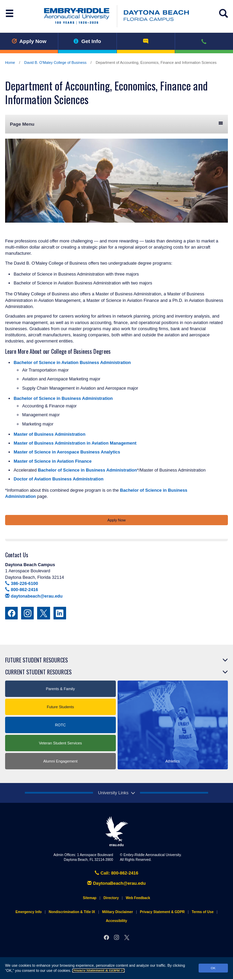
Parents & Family (60, 689)
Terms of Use (203, 912)
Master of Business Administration (50, 434)
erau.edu (116, 831)
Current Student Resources (38, 672)
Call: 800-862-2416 (116, 873)
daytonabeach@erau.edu (34, 596)
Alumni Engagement (60, 761)
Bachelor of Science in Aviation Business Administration (72, 362)
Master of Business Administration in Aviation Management (75, 443)
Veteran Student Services (60, 743)
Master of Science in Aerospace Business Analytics (67, 451)
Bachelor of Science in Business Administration (63, 398)
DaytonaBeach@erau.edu (116, 883)
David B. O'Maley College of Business (55, 62)
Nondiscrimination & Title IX (72, 912)
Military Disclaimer (117, 912)
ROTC (60, 725)
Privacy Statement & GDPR (98, 970)
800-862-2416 (21, 589)
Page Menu (116, 124)
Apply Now (29, 41)
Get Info (87, 41)
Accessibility (116, 921)
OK (213, 968)
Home (10, 62)
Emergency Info (29, 912)
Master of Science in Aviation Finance (53, 461)
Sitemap (89, 898)
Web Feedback (138, 898)
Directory (111, 898)
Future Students (60, 707)
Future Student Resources (36, 660)
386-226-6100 (21, 583)
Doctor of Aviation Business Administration (59, 478)
